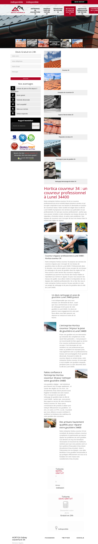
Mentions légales (17, 543)
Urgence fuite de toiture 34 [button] (46, 11)
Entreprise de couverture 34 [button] (35, 11)
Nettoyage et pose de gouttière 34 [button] (70, 11)
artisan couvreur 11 (31, 153)
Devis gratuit (79, 2)
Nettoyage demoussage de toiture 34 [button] (82, 11)
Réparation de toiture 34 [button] (57, 10)
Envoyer (35, 126)
